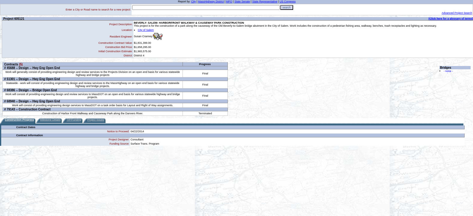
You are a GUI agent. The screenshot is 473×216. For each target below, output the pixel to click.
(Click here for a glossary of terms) (450, 18)
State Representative (264, 1)
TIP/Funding (74, 119)
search (287, 7)
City (193, 1)
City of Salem (146, 30)
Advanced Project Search (457, 12)
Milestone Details (50, 119)
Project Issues (95, 119)
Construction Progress (19, 119)
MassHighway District (211, 1)
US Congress (288, 1)
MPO (229, 1)
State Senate (242, 1)
